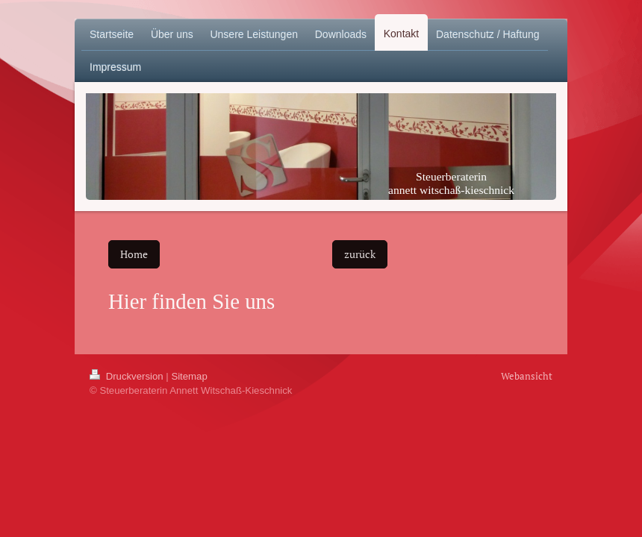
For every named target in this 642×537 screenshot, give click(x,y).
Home (134, 254)
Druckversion (128, 376)
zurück (359, 254)
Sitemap (189, 376)
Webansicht (526, 376)
